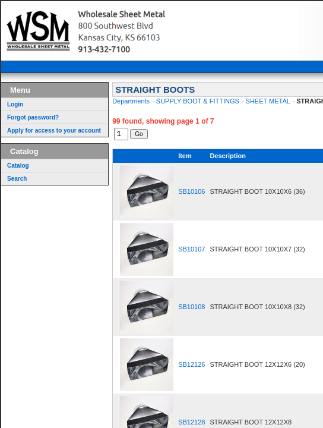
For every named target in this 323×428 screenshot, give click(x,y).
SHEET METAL (269, 101)
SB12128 (191, 423)
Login (15, 104)
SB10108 (191, 308)
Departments (131, 101)
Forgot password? (33, 117)
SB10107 (191, 250)
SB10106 (191, 193)
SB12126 (191, 366)
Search (17, 178)
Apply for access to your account (54, 130)
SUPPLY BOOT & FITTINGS (198, 101)
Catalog (18, 165)
